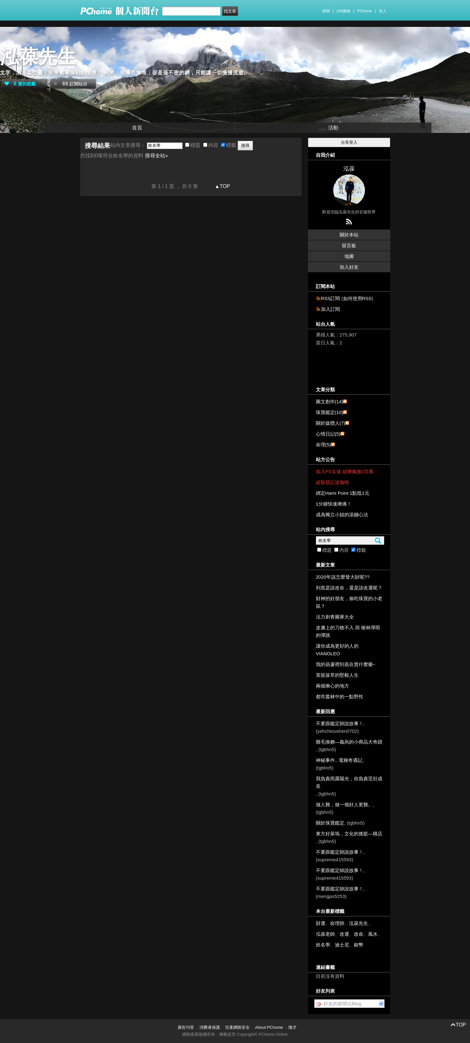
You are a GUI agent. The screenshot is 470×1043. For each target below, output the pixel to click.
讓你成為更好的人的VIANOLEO (337, 649)
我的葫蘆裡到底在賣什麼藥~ (346, 664)
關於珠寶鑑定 (330, 823)
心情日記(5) (328, 434)
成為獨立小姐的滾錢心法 (342, 514)
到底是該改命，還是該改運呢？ (349, 587)
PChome (364, 11)
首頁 (137, 127)
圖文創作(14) (329, 401)
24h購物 (343, 11)
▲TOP (221, 186)
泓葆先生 (38, 56)
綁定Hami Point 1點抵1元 (342, 493)
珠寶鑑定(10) (329, 412)
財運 (320, 923)
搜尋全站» (156, 155)
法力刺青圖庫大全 (335, 616)
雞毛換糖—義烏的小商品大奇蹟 (349, 742)
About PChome (269, 1027)
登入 (382, 11)
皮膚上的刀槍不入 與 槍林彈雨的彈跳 (348, 631)
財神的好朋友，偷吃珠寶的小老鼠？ (349, 602)
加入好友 (349, 267)
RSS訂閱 (330, 298)
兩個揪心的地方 (332, 685)
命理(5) (323, 444)
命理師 (337, 923)
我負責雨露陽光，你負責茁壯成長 (349, 782)
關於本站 (349, 234)
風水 (373, 934)
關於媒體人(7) (330, 423)
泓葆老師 (325, 934)
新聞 (326, 11)
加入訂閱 (330, 309)
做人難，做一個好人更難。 (344, 804)
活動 (333, 127)
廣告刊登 (186, 1027)
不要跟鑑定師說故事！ (339, 723)
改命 (358, 934)
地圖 (349, 256)
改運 (344, 934)
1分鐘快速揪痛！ (334, 503)
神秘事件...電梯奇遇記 (339, 760)
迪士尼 (342, 944)
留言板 (349, 245)
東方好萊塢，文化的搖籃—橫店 (349, 833)
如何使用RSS (357, 298)
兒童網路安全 (237, 1027)
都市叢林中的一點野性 (339, 696)
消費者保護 (209, 1027)
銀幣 (358, 944)
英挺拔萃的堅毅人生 (337, 675)
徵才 (292, 1027)
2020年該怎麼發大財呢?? (343, 577)
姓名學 (323, 944)
